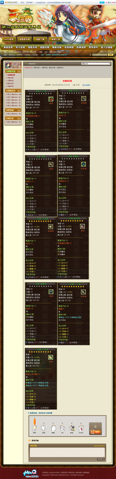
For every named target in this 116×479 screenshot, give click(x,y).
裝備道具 (81, 47)
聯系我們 (64, 472)
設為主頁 (103, 52)
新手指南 (20, 47)
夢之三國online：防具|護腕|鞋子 (14, 97)
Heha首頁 (9, 39)
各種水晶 (10, 118)
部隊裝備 (10, 110)
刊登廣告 (45, 472)
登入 (102, 2)
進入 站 (112, 2)
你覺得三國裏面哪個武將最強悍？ (57, 55)
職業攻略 (57, 47)
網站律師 (79, 472)
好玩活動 (35, 55)
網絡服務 (86, 472)
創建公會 (55, 39)
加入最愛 (110, 52)
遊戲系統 (32, 47)
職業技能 (12, 55)
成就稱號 (69, 47)
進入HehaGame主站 (8, 2)
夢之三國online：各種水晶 (14, 122)
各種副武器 (11, 75)
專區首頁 (8, 47)
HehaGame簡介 (54, 472)
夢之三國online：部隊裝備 (14, 114)
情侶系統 (18, 52)
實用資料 (93, 47)
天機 (50, 52)
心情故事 (27, 55)
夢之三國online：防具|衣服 (14, 106)
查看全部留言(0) (99, 446)
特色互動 (33, 52)
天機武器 (10, 80)
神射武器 (10, 78)
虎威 (46, 52)
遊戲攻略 (45, 47)
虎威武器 (10, 86)
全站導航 (29, 2)
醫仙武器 (10, 83)
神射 (55, 52)
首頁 (22, 2)
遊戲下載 (40, 39)
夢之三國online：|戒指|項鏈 (14, 94)
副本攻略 (26, 52)
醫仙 (59, 52)
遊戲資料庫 (24, 39)
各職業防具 (10, 91)
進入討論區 (106, 47)
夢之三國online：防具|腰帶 (14, 100)
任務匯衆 (19, 55)
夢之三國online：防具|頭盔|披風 (14, 103)
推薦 (95, 432)
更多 (18, 71)
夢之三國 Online (21, 17)
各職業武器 (10, 71)
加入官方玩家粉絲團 (13, 65)
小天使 (11, 52)
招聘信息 (72, 472)
